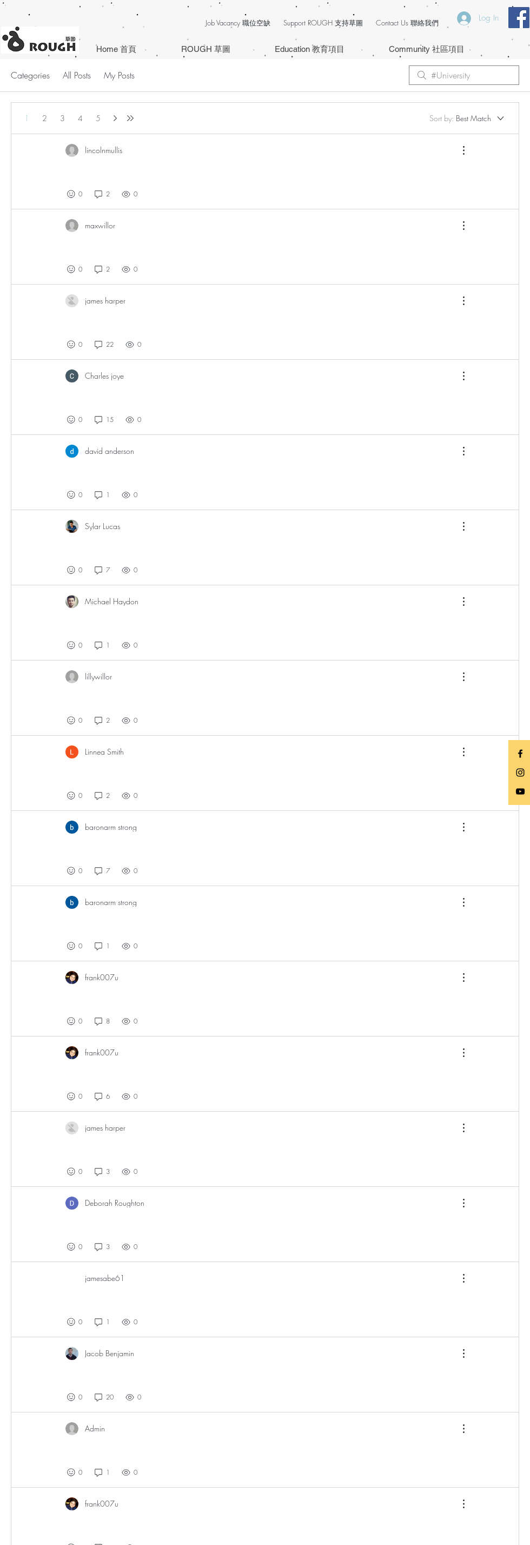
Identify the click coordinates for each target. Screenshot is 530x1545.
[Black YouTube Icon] (520, 791)
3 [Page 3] (62, 118)
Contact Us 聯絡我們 (407, 23)
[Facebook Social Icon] (518, 17)
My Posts (119, 75)
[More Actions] (458, 150)
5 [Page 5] (98, 118)
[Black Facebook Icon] (520, 753)
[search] (464, 75)
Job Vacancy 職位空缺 (238, 23)
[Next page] (115, 118)
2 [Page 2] (44, 118)
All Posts (77, 75)
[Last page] (130, 118)
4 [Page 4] (80, 118)
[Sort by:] (467, 118)
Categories (30, 75)
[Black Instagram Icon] (520, 772)
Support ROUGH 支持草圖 (323, 23)
